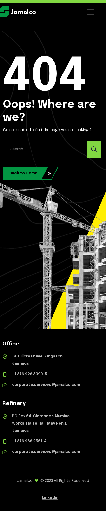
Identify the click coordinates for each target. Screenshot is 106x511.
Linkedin (50, 498)
